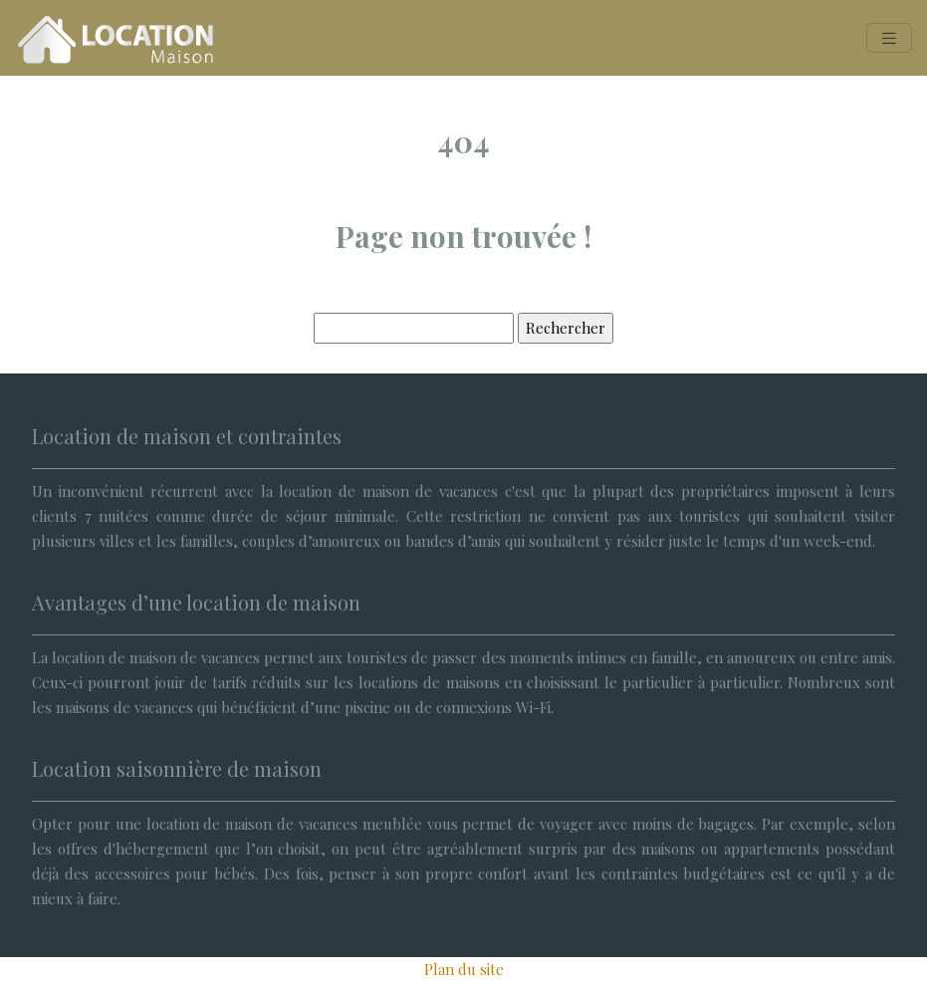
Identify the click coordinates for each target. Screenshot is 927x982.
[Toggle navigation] (889, 38)
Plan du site (464, 969)
